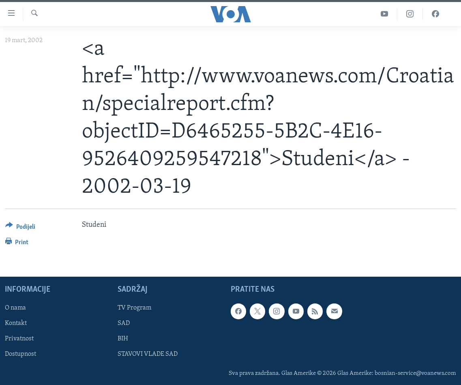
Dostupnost (20, 354)
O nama (15, 308)
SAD (124, 323)
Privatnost (19, 339)
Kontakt (16, 323)
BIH (123, 339)
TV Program (134, 308)
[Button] (20, 228)
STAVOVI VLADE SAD (148, 354)
